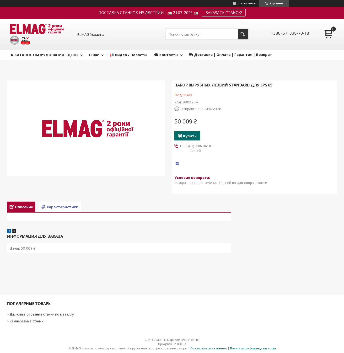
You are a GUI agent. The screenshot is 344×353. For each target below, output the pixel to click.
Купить (190, 136)
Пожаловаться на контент (208, 348)
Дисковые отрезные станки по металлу (42, 314)
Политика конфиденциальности (253, 348)
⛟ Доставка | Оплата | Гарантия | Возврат (230, 54)
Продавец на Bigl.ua (172, 344)
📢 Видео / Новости (128, 54)
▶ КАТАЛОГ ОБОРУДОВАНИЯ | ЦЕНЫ (44, 54)
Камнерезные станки (26, 321)
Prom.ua (193, 340)
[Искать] (243, 34)
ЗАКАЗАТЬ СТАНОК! (224, 12)
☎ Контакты (166, 54)
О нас (94, 54)
